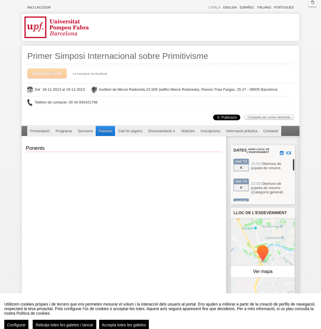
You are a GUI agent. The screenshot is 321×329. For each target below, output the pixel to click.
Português (284, 7)
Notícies (188, 131)
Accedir (44, 7)
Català (214, 7)
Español (247, 7)
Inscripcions (210, 131)
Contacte (270, 131)
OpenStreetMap (270, 301)
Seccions (85, 131)
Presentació (40, 131)
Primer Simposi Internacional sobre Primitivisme (117, 56)
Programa (64, 131)
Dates (240, 150)
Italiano (264, 7)
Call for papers (130, 131)
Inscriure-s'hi (47, 73)
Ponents (105, 131)
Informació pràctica (241, 131)
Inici (30, 7)
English (230, 7)
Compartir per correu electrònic (269, 117)
